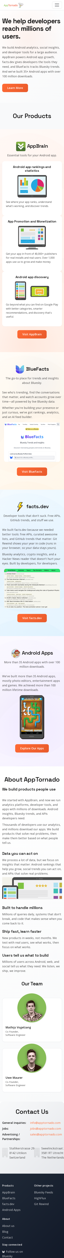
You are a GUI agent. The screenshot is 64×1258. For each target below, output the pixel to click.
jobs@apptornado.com (45, 1128)
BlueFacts (8, 1198)
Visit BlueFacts (32, 471)
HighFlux (40, 1198)
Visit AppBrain (32, 334)
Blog (5, 1231)
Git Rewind (41, 1204)
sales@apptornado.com (46, 1134)
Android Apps (11, 1210)
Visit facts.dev (32, 618)
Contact (7, 1237)
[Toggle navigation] (57, 5)
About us (8, 1226)
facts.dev (8, 1204)
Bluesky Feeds (43, 1192)
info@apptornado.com (45, 1123)
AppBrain (8, 1192)
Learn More (15, 88)
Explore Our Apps (32, 748)
